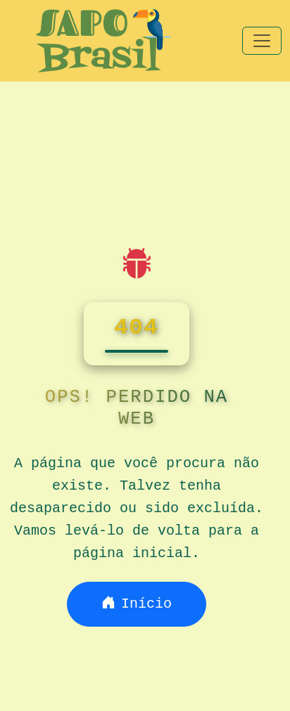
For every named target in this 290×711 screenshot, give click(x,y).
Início (136, 603)
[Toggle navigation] (262, 41)
